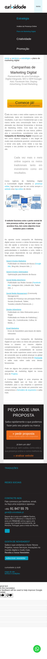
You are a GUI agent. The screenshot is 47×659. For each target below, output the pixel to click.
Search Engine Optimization (17, 272)
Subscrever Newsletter (16, 558)
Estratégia (23, 18)
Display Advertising (13, 309)
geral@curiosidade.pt (14, 512)
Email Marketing (12, 328)
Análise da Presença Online (27, 26)
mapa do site (10, 572)
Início (7, 58)
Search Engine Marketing (16, 261)
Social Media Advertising (16, 280)
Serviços (15, 58)
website (8, 189)
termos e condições (12, 573)
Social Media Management (16, 293)
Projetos (14, 374)
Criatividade (24, 38)
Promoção (23, 48)
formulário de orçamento (26, 390)
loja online (19, 189)
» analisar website (23, 455)
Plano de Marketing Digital (26, 31)
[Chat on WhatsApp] (37, 649)
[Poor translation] (9, 595)
